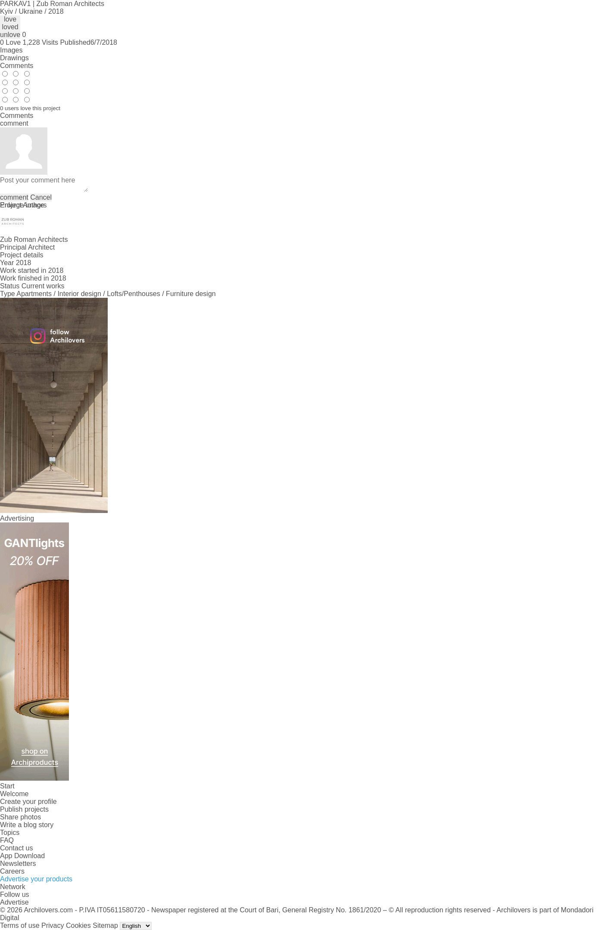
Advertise (14, 902)
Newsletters (18, 863)
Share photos (20, 817)
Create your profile (28, 801)
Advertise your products (36, 879)
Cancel (41, 197)
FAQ (7, 840)
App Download (22, 855)
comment (14, 197)
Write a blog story (26, 824)
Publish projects (24, 809)
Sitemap (105, 925)
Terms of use (20, 925)
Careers (12, 871)
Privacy (52, 925)
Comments (16, 65)
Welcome (14, 793)
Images (11, 50)
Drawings (14, 58)
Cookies (78, 925)
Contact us (16, 848)
